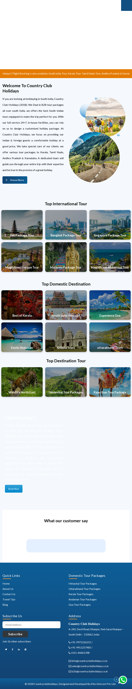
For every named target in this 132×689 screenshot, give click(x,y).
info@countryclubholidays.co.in (88, 660)
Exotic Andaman (22, 347)
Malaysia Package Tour (66, 267)
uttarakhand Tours (110, 347)
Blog (5, 604)
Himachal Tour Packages (83, 583)
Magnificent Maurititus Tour (110, 267)
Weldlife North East (22, 392)
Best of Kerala (22, 315)
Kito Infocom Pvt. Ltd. (103, 683)
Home (6, 583)
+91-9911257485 (81, 647)
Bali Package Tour (22, 235)
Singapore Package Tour (110, 235)
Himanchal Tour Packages (66, 392)
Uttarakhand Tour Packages (84, 588)
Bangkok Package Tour (66, 235)
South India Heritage (66, 315)
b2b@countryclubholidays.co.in (88, 671)
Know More (15, 180)
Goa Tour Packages (80, 604)
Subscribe (15, 634)
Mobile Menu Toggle (126, 5)
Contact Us (8, 594)
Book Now (13, 488)
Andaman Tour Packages (83, 599)
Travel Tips (8, 599)
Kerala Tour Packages (81, 594)
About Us (7, 588)
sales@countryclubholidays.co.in (89, 666)
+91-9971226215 (81, 642)
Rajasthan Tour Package (110, 392)
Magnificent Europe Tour (22, 267)
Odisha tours (66, 347)
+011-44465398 (80, 652)
